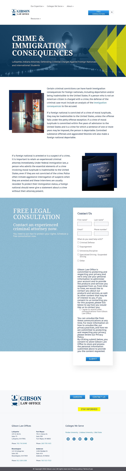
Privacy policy (76, 469)
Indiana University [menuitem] (86, 432)
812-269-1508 (22, 460)
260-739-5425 (46, 443)
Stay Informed (89, 409)
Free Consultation (98, 12)
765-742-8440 (21, 443)
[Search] (112, 12)
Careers (77, 396)
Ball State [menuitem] (98, 432)
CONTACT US (99, 396)
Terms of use (88, 469)
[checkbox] (92, 252)
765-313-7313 (46, 460)
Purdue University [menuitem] (71, 432)
